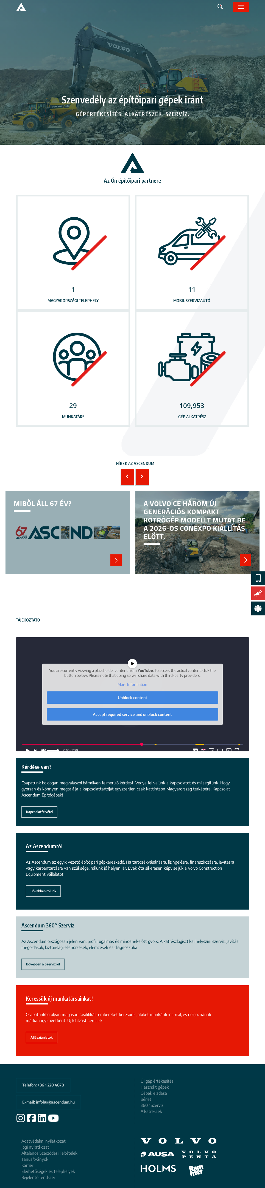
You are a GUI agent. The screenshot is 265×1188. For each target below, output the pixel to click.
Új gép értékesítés (157, 1080)
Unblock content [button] (132, 697)
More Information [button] (132, 684)
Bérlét (146, 1099)
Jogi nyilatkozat (35, 1147)
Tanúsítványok (34, 1159)
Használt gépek (155, 1087)
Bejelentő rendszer (38, 1177)
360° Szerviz (152, 1105)
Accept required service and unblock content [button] (132, 714)
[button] (241, 7)
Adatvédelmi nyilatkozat (43, 1140)
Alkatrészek (151, 1111)
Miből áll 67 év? (67, 532)
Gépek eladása (154, 1093)
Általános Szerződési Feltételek (49, 1153)
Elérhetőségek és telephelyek (48, 1171)
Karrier (27, 1165)
